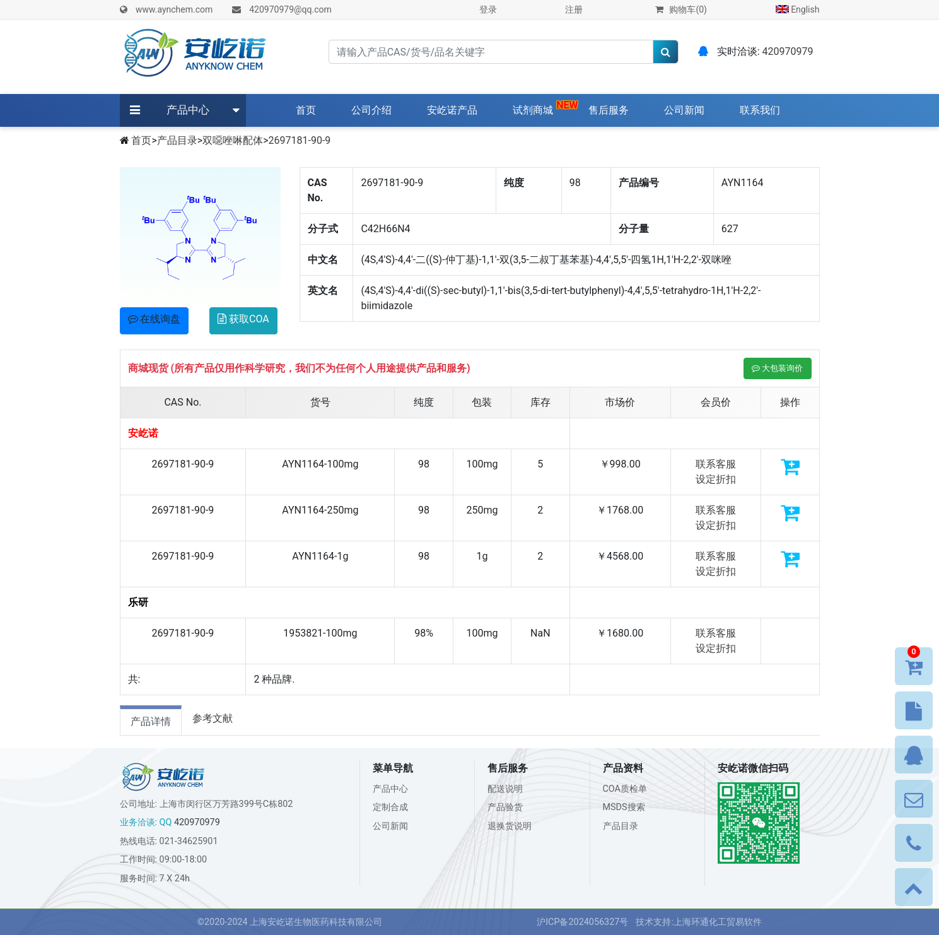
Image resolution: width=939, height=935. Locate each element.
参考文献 (212, 718)
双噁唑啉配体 (232, 140)
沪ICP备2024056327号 (582, 922)
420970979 (788, 51)
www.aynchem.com (174, 9)
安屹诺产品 (452, 110)
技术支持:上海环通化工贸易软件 (699, 922)
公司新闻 (684, 110)
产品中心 (187, 109)
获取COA (243, 319)
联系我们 (760, 110)
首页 (308, 109)
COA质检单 (625, 789)
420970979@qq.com (290, 9)
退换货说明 (509, 826)
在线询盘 (154, 319)
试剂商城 (533, 110)
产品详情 (151, 721)
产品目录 (177, 140)
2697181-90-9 (300, 140)
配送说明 (505, 789)
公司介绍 (371, 110)
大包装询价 (777, 368)
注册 (574, 9)
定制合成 (390, 807)
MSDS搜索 (624, 807)
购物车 (681, 9)
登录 (488, 9)
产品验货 (505, 807)
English (798, 9)
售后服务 (608, 110)
